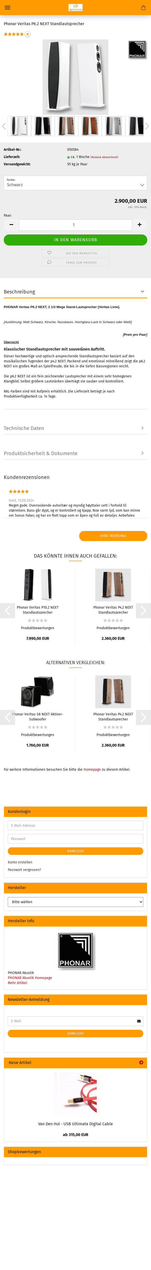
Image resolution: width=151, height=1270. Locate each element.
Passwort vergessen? (24, 870)
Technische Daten (24, 428)
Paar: (8, 215)
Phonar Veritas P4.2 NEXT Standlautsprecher (113, 609)
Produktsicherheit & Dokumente (41, 453)
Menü (7, 7)
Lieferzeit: (12, 157)
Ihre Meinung (113, 536)
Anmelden (75, 851)
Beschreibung (19, 292)
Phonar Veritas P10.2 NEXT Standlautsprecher (37, 609)
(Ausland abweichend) (104, 157)
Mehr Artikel (17, 983)
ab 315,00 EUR (75, 1134)
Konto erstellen (20, 862)
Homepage (92, 769)
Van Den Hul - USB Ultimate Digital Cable (75, 1123)
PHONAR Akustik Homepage (30, 978)
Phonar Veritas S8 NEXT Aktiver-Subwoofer (37, 716)
